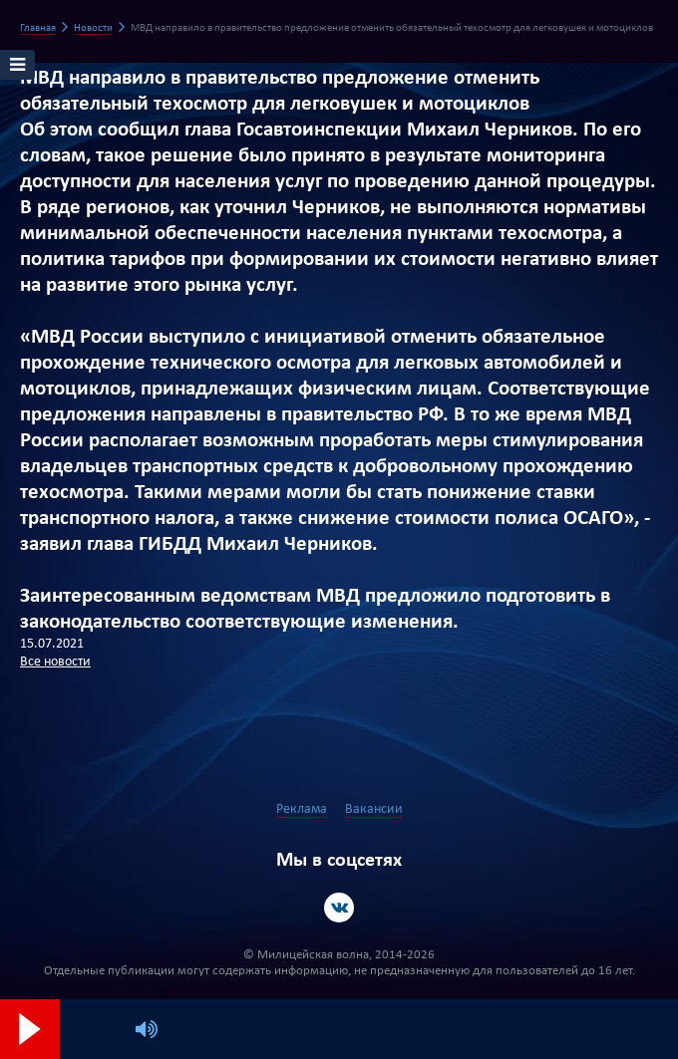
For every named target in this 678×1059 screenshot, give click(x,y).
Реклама (301, 809)
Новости (93, 28)
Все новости (55, 662)
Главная (38, 28)
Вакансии (374, 809)
